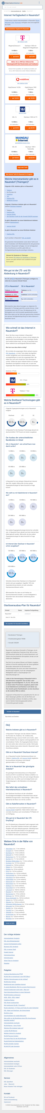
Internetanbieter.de (16, 11)
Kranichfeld (9, 888)
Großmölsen (9, 873)
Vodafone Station (9, 1000)
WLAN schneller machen (11, 1044)
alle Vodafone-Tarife (22, 83)
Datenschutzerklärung (10, 1099)
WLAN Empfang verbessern (12, 995)
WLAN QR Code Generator (12, 1046)
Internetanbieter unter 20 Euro (13, 1066)
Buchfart (8, 859)
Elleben (8, 867)
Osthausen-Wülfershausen (14, 904)
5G (13, 279)
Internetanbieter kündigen (11, 1064)
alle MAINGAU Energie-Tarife (22, 143)
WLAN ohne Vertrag (10, 982)
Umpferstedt (9, 914)
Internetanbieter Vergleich (12, 938)
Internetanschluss (9, 955)
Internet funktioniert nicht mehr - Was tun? (16, 990)
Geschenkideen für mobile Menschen (15, 1016)
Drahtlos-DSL (11, 198)
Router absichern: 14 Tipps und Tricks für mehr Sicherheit (21, 1008)
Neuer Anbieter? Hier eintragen (13, 1086)
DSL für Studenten (9, 1068)
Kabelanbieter (14, 222)
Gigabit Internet (8, 952)
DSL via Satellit (26, 238)
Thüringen (18, 22)
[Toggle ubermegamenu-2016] (39, 2)
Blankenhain (9, 857)
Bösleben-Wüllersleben (13, 861)
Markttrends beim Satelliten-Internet (15, 984)
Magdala (8, 892)
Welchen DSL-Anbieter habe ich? (13, 1028)
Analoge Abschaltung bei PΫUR (13, 974)
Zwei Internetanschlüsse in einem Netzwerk (17, 992)
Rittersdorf (9, 906)
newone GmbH (11, 214)
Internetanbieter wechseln (12, 1023)
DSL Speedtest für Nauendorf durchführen (17, 623)
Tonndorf (8, 910)
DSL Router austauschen (11, 1002)
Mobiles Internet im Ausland (12, 1033)
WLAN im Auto (8, 1013)
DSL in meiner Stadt (10, 949)
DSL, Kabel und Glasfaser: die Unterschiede (17, 1010)
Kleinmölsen (9, 883)
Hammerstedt (10, 875)
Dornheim (9, 863)
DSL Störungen (8, 1071)
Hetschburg (9, 877)
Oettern (8, 900)
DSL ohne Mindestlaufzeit (11, 941)
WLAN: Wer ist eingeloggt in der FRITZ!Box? (17, 976)
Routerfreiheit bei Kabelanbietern (14, 1041)
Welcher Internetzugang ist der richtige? (16, 979)
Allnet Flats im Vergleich (11, 960)
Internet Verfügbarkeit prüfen (12, 944)
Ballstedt (8, 855)
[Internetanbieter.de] (12, 3)
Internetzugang (8, 958)
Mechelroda (9, 894)
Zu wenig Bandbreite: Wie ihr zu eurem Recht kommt (19, 987)
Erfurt (7, 871)
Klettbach (9, 886)
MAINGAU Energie (12, 200)
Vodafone (9, 194)
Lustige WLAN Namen (10, 1031)
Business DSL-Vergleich (11, 946)
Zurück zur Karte (10, 923)
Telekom (9, 190)
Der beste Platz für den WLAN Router (15, 1038)
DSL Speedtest (8, 1082)
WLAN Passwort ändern (11, 1036)
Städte (24, 11)
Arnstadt (8, 851)
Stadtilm (8, 908)
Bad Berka (9, 853)
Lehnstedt (9, 890)
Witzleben (9, 918)
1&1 (8, 196)
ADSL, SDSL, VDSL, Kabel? (12, 997)
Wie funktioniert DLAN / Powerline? (14, 1005)
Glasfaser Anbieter (15, 206)
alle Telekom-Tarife (22, 41)
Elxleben (8, 869)
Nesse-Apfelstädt (11, 898)
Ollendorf (8, 902)
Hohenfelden (9, 879)
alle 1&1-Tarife (22, 113)
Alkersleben (9, 849)
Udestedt (8, 912)
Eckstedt (8, 865)
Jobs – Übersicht (9, 1084)
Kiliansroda (9, 881)
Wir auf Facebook (9, 1097)
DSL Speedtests (10, 353)
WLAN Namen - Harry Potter (12, 1025)
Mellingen (9, 896)
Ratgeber (6, 963)
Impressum (7, 1102)
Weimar (8, 916)
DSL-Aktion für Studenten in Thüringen (24, 257)
